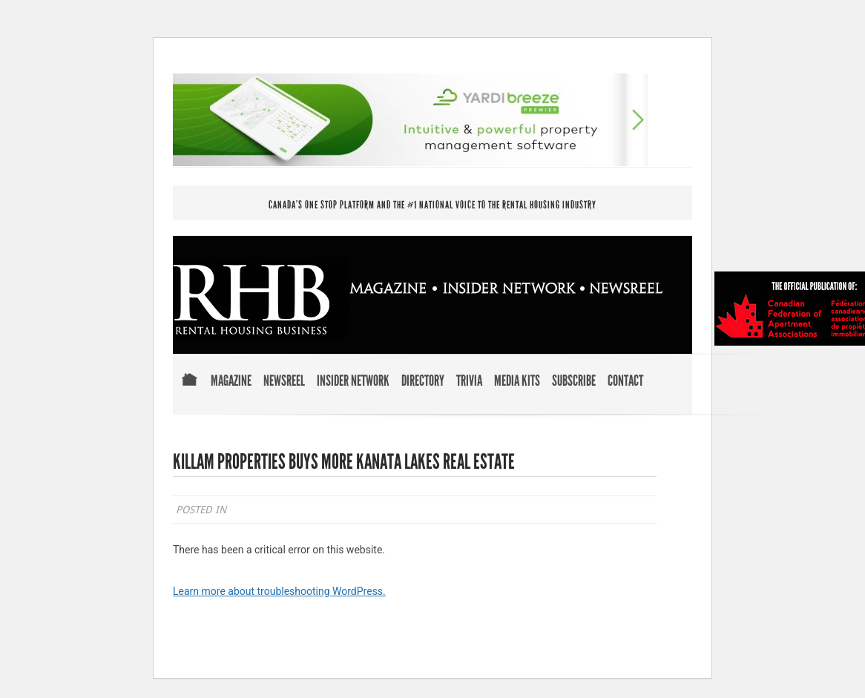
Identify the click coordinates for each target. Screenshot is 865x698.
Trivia (469, 381)
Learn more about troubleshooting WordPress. (279, 591)
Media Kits (517, 381)
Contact (625, 381)
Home (189, 389)
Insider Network (353, 381)
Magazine (231, 381)
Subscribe (574, 381)
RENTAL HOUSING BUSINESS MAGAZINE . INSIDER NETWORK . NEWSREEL (419, 298)
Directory (422, 381)
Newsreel (284, 381)
